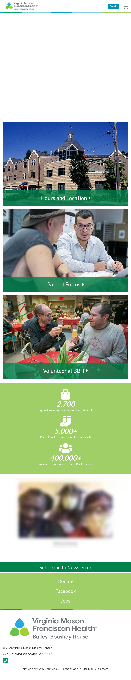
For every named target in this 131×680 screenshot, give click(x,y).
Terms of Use (69, 668)
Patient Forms (63, 284)
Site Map (88, 668)
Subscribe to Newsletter (66, 567)
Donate (113, 6)
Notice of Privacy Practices (40, 668)
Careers (103, 668)
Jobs (65, 601)
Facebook (65, 591)
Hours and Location (64, 198)
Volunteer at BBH (63, 370)
